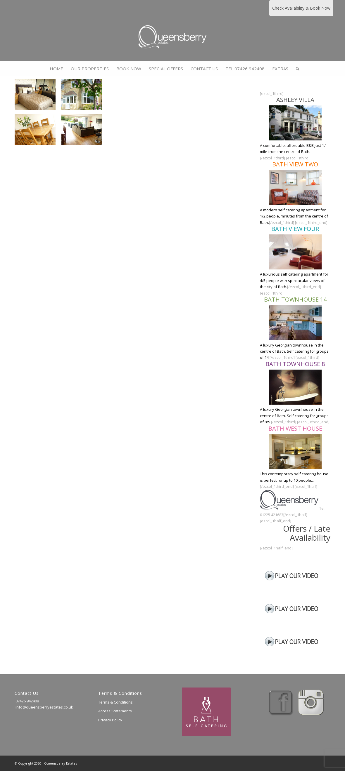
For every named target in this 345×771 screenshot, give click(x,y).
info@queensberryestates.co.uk (44, 707)
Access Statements (115, 710)
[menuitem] (56, 68)
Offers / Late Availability (306, 533)
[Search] (295, 68)
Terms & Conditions (115, 702)
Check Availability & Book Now (301, 8)
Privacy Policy (110, 720)
